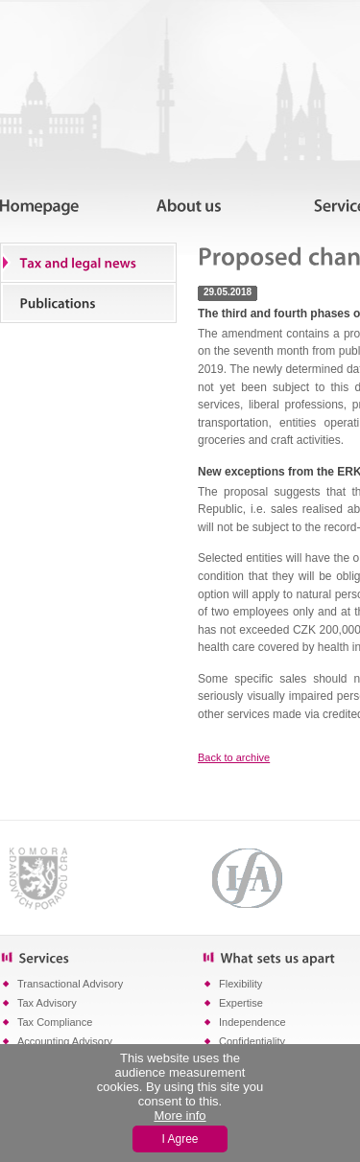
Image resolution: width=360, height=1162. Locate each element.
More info (179, 1115)
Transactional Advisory (70, 983)
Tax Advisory (47, 1003)
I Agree (179, 1139)
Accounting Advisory (64, 1041)
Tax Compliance (54, 1022)
